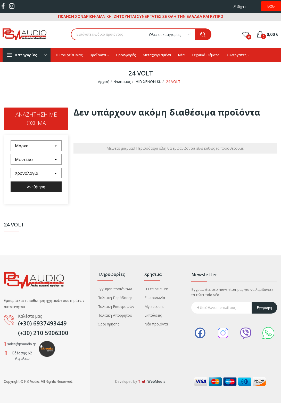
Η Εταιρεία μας (156, 288)
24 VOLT (14, 225)
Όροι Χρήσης (108, 324)
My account (154, 306)
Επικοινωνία (154, 297)
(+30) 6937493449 (42, 323)
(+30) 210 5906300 (43, 332)
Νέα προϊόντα (156, 324)
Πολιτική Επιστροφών (115, 306)
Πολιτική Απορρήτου (114, 315)
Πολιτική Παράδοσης (114, 297)
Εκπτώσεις (153, 315)
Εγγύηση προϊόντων (114, 288)
